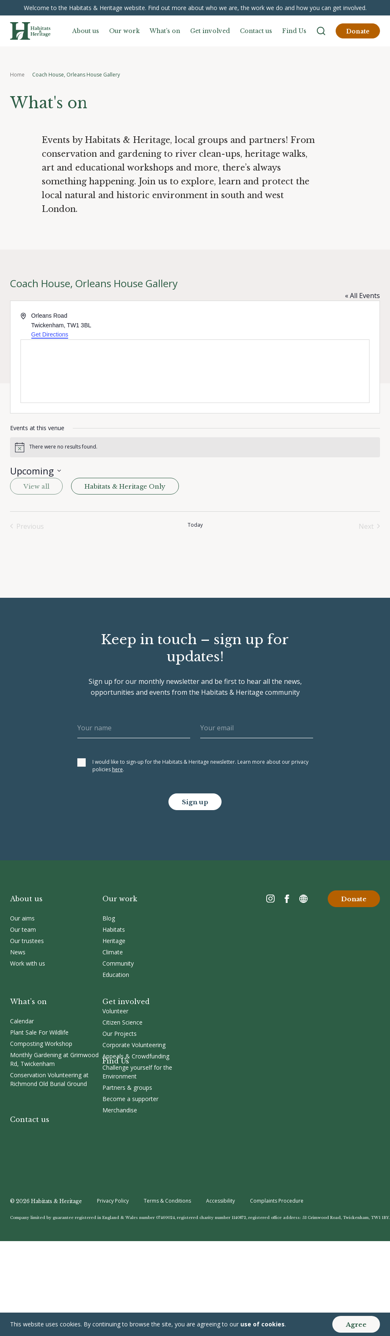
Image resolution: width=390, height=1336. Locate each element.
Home (17, 74)
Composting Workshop (41, 1044)
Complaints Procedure (276, 1200)
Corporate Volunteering (134, 1045)
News (17, 952)
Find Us (294, 31)
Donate (358, 31)
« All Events (362, 295)
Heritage (113, 941)
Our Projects (119, 1034)
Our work (124, 31)
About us (85, 31)
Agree (356, 1324)
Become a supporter (130, 1099)
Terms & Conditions (167, 1200)
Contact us (256, 31)
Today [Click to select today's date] (195, 525)
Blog (108, 918)
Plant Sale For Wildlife (39, 1032)
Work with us (27, 963)
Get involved (210, 31)
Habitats (113, 929)
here (117, 769)
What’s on (165, 31)
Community (118, 963)
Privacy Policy (113, 1200)
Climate (112, 952)
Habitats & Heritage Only (125, 486)
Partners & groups (127, 1087)
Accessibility (220, 1200)
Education (115, 975)
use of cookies (262, 1324)
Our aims (22, 918)
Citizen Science (122, 1022)
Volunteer (115, 1011)
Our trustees (27, 941)
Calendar (22, 1021)
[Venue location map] (195, 371)
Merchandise (119, 1110)
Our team (23, 929)
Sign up (195, 802)
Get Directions (50, 334)
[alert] (195, 447)
